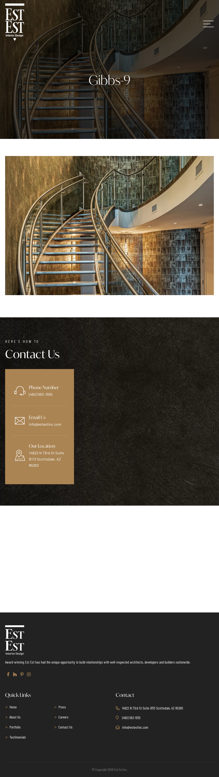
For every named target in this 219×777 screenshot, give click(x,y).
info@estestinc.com (45, 424)
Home (13, 707)
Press (62, 707)
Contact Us (65, 727)
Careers (63, 717)
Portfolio (15, 727)
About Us (15, 717)
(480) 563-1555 (41, 394)
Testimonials (17, 737)
